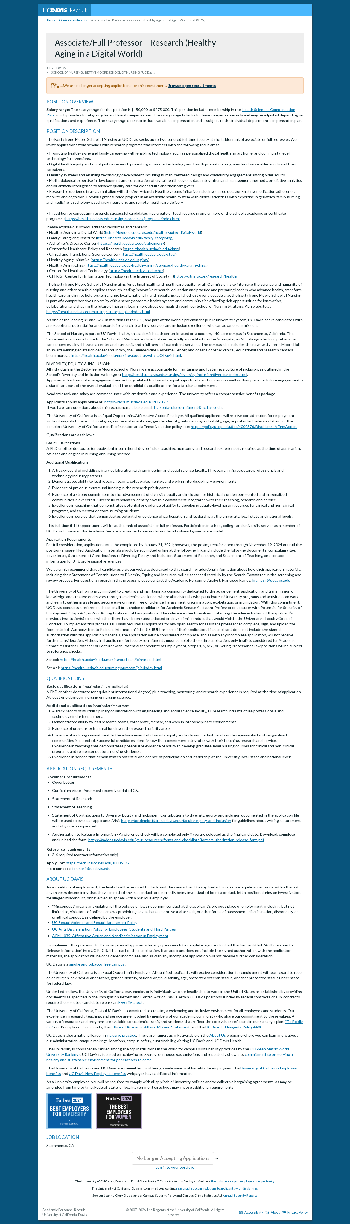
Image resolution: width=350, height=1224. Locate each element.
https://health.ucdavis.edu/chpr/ (151, 248)
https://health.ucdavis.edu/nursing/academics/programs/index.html (122, 218)
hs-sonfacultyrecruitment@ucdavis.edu (188, 407)
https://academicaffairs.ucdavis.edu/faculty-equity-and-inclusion (176, 820)
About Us (217, 1035)
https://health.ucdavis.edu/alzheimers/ (131, 243)
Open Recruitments (73, 20)
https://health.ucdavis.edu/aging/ (120, 259)
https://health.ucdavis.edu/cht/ (136, 270)
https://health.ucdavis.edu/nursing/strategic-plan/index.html (98, 311)
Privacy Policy (295, 1212)
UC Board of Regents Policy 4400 (233, 1027)
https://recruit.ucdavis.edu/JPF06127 (136, 402)
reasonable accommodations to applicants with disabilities (217, 1188)
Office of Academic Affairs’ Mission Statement (150, 1027)
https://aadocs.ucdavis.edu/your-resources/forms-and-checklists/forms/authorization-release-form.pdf (176, 839)
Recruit (64, 10)
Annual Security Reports (240, 1195)
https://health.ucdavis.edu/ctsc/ (148, 254)
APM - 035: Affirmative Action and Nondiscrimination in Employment (110, 935)
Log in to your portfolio (175, 1167)
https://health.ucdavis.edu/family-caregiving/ (135, 237)
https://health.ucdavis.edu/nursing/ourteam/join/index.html (110, 659)
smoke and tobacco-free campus (97, 964)
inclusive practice (121, 1035)
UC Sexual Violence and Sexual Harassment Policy (94, 922)
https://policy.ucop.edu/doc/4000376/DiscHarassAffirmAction (244, 426)
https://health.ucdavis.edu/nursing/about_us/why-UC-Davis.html (126, 355)
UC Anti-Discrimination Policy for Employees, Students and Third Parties (114, 929)
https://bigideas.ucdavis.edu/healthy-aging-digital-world (153, 232)
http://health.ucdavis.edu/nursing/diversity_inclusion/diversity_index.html (184, 374)
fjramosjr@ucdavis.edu (271, 580)
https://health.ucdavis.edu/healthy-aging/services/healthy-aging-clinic (146, 265)
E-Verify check (130, 1002)
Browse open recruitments (192, 85)
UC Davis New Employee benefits (97, 1073)
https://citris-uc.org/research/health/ (205, 276)
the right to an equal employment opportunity (242, 1181)
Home (51, 20)
